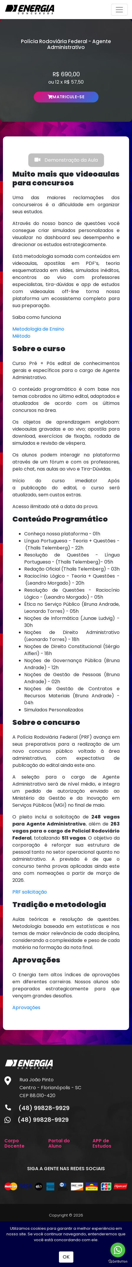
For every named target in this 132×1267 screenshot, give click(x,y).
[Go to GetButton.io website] (117, 1261)
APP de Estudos (102, 1143)
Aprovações (26, 1007)
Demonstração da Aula (66, 160)
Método (21, 336)
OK (66, 1257)
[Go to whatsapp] (117, 1250)
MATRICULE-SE (66, 97)
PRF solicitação (29, 892)
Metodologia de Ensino (38, 329)
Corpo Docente (14, 1143)
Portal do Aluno (59, 1143)
